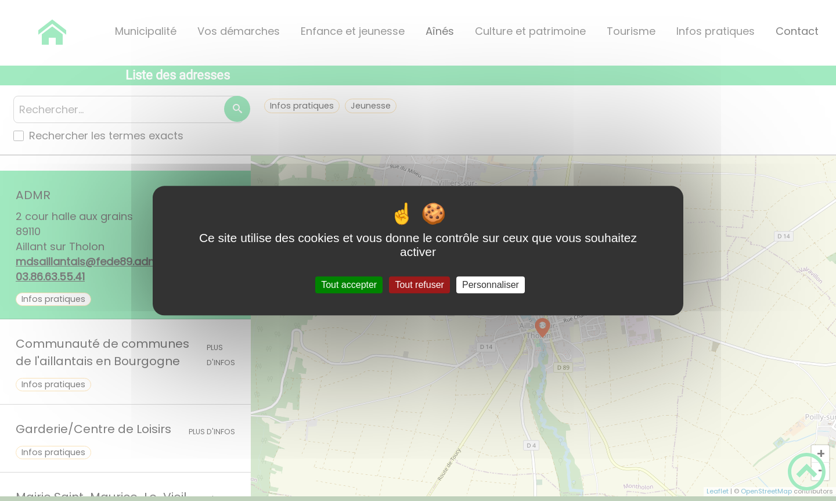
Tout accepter (349, 285)
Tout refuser (419, 285)
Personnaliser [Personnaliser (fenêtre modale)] (490, 285)
